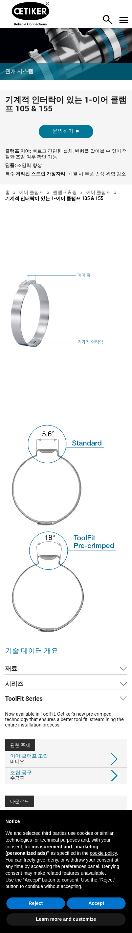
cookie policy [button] (103, 853)
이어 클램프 (31, 192)
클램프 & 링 (65, 192)
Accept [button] (96, 903)
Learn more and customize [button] (66, 919)
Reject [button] (35, 903)
